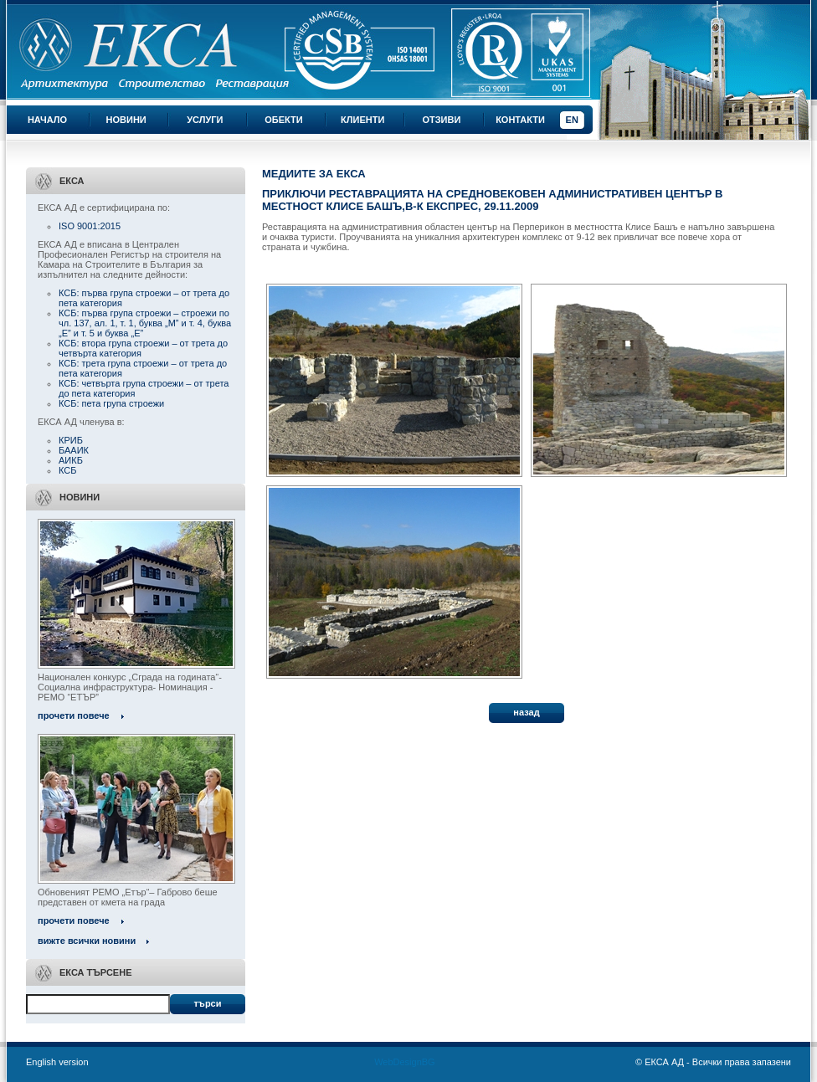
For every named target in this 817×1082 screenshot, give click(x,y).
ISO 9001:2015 (90, 226)
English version (57, 1062)
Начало (47, 120)
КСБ (67, 470)
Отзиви (441, 120)
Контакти (520, 120)
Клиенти (362, 120)
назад (526, 712)
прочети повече (74, 715)
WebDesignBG (404, 1062)
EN (572, 120)
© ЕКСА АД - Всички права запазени (713, 1062)
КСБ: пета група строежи (111, 403)
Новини (126, 120)
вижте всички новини (87, 941)
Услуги (205, 120)
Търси (207, 1003)
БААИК (74, 450)
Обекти (283, 120)
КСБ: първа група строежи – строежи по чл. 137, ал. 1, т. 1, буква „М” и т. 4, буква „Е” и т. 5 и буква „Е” (145, 323)
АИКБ (71, 460)
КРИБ (71, 440)
